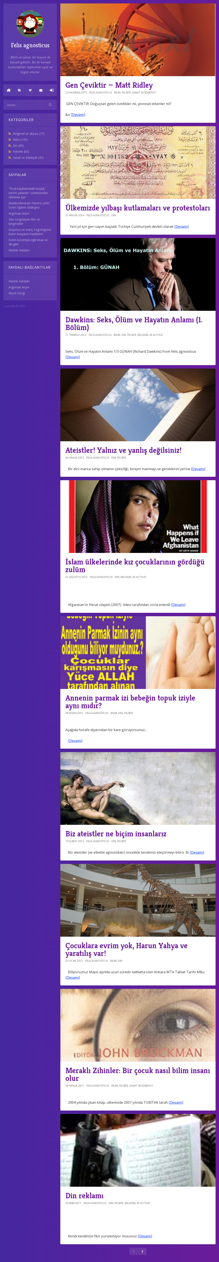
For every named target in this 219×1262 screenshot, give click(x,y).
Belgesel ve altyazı (28, 134)
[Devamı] (78, 114)
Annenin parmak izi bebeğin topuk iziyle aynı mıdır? (130, 701)
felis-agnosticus (100, 92)
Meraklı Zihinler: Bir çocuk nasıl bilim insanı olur (137, 1074)
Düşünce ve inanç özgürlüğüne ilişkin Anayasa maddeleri (30, 232)
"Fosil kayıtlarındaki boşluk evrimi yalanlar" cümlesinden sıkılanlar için (28, 193)
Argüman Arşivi (19, 213)
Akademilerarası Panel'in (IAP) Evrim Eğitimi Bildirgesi (29, 205)
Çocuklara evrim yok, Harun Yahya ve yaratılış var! (126, 949)
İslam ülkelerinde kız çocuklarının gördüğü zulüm (135, 565)
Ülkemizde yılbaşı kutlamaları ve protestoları (137, 208)
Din (18, 146)
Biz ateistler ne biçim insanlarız (115, 833)
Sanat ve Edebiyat (28, 158)
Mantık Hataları (19, 250)
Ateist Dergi (17, 293)
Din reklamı (84, 1195)
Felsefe (21, 152)
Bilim (20, 140)
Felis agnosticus (30, 29)
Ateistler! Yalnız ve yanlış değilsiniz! (123, 450)
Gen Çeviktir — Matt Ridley (109, 85)
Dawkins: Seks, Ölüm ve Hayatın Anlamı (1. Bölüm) (134, 323)
